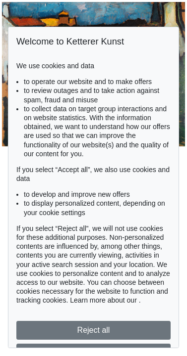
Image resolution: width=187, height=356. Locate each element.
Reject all (93, 330)
